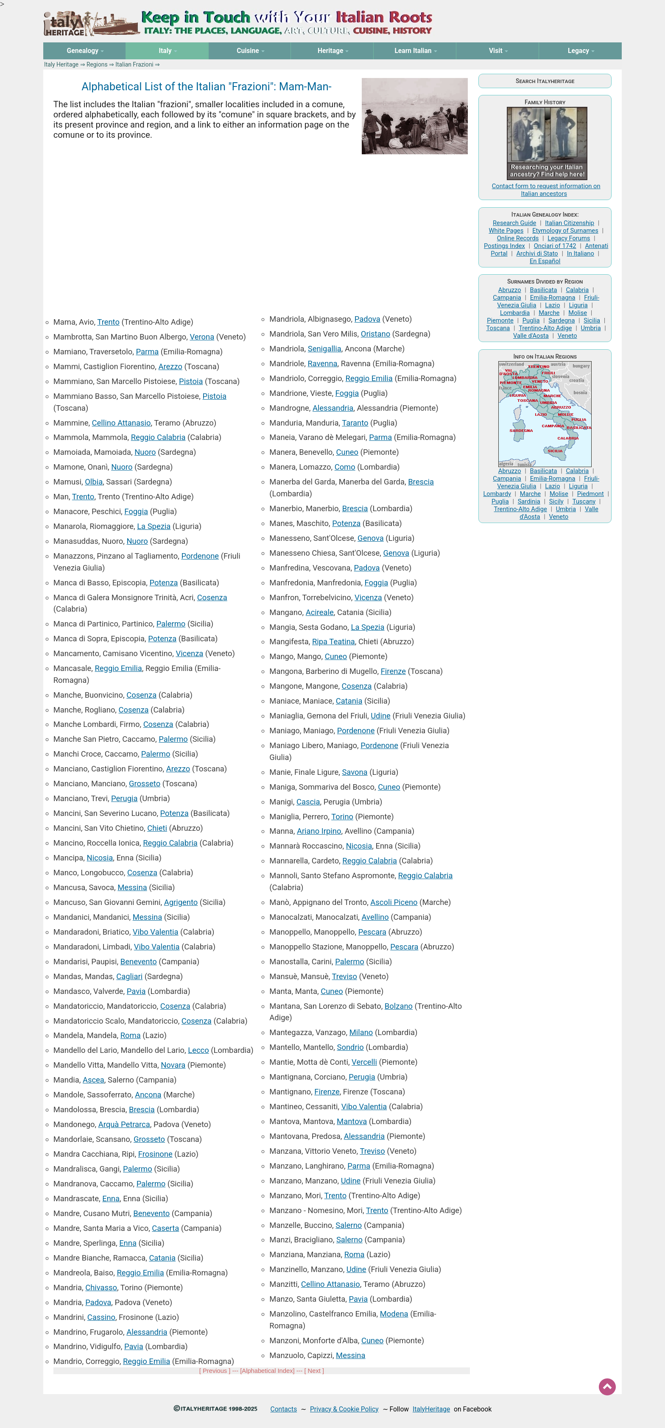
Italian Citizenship (569, 223)
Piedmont (590, 494)
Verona (202, 336)
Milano (361, 1032)
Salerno (348, 1225)
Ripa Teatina (333, 641)
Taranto (355, 422)
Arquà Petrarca (124, 1124)
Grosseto (144, 783)
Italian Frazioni (134, 64)
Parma (147, 351)
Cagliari (129, 976)
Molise (577, 313)
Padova (98, 1302)
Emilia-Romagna (553, 297)
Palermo (171, 623)
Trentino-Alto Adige (545, 328)
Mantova (352, 1121)
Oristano (376, 333)
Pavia (136, 991)
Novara (173, 1065)
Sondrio (350, 1047)
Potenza (164, 582)
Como (345, 466)
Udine (381, 715)
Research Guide (514, 223)
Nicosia (100, 857)
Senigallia (324, 348)
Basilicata (543, 290)
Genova (371, 538)
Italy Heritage (61, 64)
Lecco (198, 1050)
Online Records (518, 238)
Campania (507, 297)
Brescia (142, 1109)
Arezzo (170, 366)
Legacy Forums (569, 238)
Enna (111, 1198)
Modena (394, 1313)
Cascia (308, 801)
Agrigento (181, 902)
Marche (549, 313)
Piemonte (500, 320)
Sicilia (592, 320)
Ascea (93, 1079)
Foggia (136, 511)
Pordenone (200, 555)
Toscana (498, 328)
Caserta (165, 1228)
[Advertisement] (261, 229)
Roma (130, 1035)
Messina (132, 887)
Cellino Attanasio (121, 422)
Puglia (531, 320)
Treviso (344, 976)
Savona (354, 772)
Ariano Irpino (319, 831)
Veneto (567, 336)
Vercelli (364, 1062)
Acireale (320, 612)
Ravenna (323, 363)
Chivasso (101, 1287)
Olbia (94, 481)
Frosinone (155, 1154)
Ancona (148, 1094)
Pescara (372, 931)
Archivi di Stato (537, 253)
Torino (342, 816)
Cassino (101, 1317)
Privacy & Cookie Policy (344, 1409)
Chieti (157, 828)
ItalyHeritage (431, 1409)
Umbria (591, 328)
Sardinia (529, 501)
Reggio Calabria (158, 437)
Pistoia (191, 381)
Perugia (124, 798)
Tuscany (584, 501)
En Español (545, 261)
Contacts (284, 1409)
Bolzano (399, 1006)
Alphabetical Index (267, 1370)
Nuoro (145, 452)
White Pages (506, 230)
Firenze (393, 671)
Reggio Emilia (118, 668)
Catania (162, 1257)
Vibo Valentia (156, 931)
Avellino (375, 917)
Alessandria (146, 1332)
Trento (108, 321)
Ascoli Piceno (393, 902)
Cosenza (212, 597)
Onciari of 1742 (555, 246)
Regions (97, 64)
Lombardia (515, 313)
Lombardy (497, 494)
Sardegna (561, 320)
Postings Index (504, 246)
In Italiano (580, 253)
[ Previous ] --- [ (220, 1370)
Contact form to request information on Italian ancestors (546, 190)
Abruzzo (509, 290)
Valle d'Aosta (531, 336)
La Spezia (153, 526)
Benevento (138, 961)
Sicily (556, 501)
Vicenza (189, 653)
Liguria (578, 305)
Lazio (552, 305)
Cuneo (347, 452)
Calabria (577, 290)
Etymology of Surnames (565, 230)
